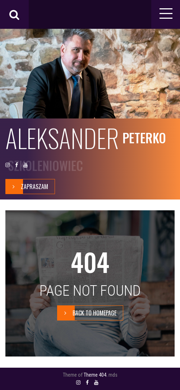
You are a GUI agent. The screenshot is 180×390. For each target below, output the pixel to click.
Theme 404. (95, 375)
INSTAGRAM (7, 165)
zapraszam (27, 186)
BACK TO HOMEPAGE (86, 313)
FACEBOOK (16, 165)
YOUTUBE (25, 165)
